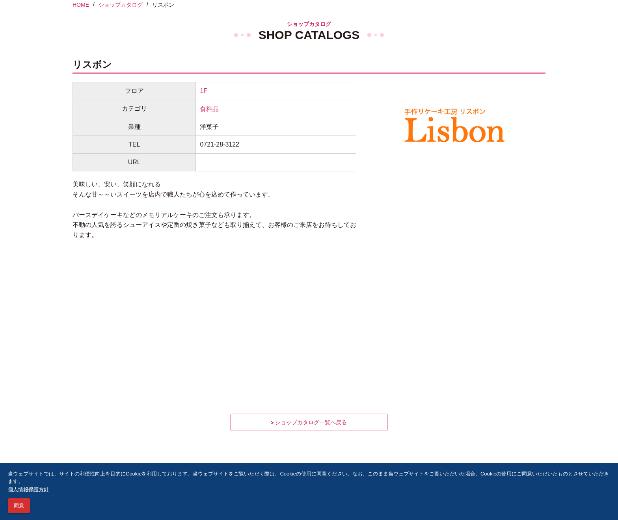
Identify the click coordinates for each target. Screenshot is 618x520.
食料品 (209, 109)
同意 (19, 506)
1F (203, 90)
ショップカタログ (121, 5)
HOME (81, 5)
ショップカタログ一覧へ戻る (309, 422)
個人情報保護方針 (28, 489)
